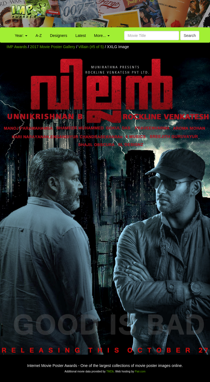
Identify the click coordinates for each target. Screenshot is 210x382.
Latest (80, 35)
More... (102, 35)
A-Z (39, 35)
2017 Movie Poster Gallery (52, 47)
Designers (58, 35)
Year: (21, 35)
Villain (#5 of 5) (91, 47)
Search (190, 35)
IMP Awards (17, 47)
